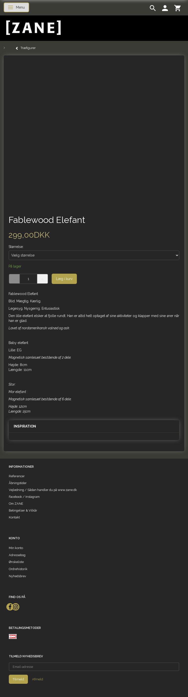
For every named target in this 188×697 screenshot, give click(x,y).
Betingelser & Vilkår (23, 510)
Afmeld (37, 679)
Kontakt (14, 517)
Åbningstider (18, 483)
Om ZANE (16, 503)
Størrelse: (16, 247)
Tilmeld (18, 679)
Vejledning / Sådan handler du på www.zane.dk (43, 490)
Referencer (17, 476)
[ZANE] (33, 27)
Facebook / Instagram (24, 497)
